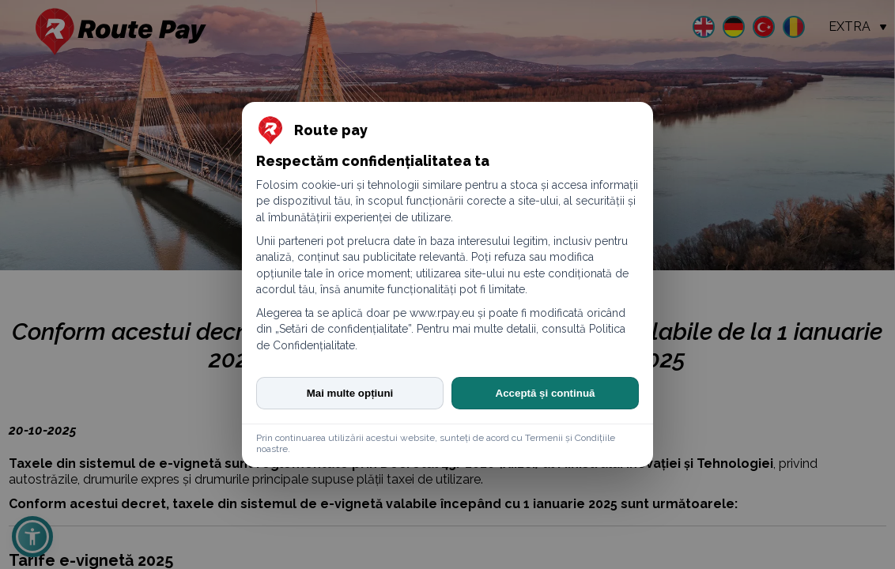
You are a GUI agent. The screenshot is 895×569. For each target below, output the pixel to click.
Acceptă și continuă (545, 393)
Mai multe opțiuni (350, 393)
